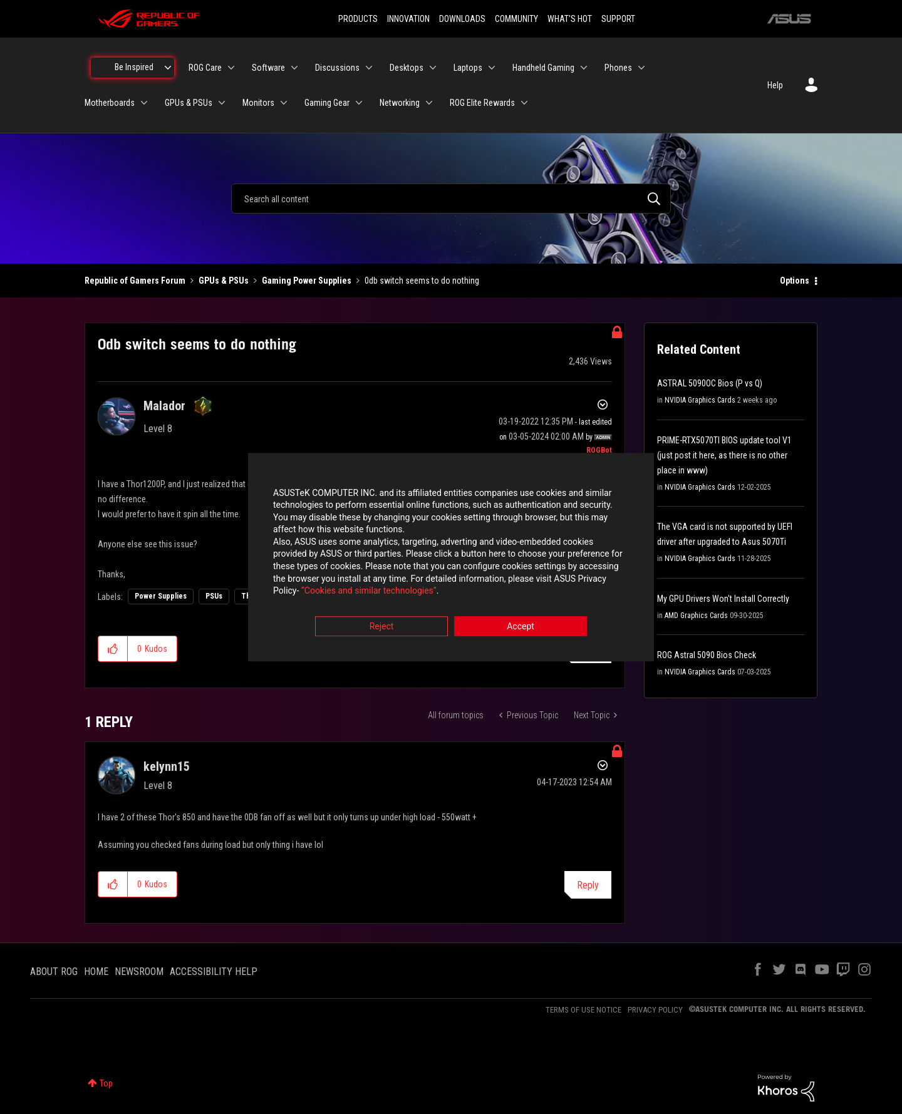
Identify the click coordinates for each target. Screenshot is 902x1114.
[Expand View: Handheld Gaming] (584, 67)
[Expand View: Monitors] (283, 102)
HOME (96, 971)
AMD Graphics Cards (696, 615)
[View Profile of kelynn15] (166, 766)
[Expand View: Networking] (429, 102)
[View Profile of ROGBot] (599, 450)
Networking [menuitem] (400, 103)
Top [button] (106, 1083)
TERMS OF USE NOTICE (583, 1009)
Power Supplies (161, 596)
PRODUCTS (358, 19)
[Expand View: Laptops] (491, 67)
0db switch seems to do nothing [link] (422, 281)
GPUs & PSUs (224, 281)
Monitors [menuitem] (258, 103)
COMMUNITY (516, 19)
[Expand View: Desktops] (433, 67)
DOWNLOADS (462, 19)
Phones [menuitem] (618, 68)
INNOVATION (408, 19)
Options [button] (794, 281)
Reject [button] (382, 626)
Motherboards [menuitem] (110, 103)
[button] (113, 648)
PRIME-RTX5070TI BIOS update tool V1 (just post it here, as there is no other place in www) (724, 455)
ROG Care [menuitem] (205, 68)
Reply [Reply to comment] (588, 885)
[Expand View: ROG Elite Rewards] (524, 102)
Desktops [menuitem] (406, 68)
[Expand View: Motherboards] (144, 102)
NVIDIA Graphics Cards (700, 400)
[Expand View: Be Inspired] (168, 68)
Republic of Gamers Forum (135, 281)
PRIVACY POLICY (655, 1009)
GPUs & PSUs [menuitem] (188, 103)
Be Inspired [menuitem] (134, 67)
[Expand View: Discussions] (369, 67)
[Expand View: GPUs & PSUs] (221, 102)
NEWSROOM (139, 971)
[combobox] (451, 198)
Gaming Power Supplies (306, 281)
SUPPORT (618, 19)
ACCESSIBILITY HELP (213, 971)
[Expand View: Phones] (641, 67)
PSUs (213, 596)
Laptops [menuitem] (468, 68)
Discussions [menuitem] (337, 68)
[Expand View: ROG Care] (231, 67)
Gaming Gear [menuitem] (327, 103)
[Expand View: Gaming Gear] (359, 102)
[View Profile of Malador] (164, 405)
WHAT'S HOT (569, 19)
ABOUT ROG (54, 971)
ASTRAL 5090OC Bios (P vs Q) (709, 383)
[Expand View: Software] (294, 67)
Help (775, 85)
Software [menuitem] (268, 68)
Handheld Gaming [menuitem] (543, 68)
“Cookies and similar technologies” (369, 591)
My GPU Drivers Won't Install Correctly (723, 599)
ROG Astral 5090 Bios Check (706, 655)
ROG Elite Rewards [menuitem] (482, 103)
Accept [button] (520, 626)
